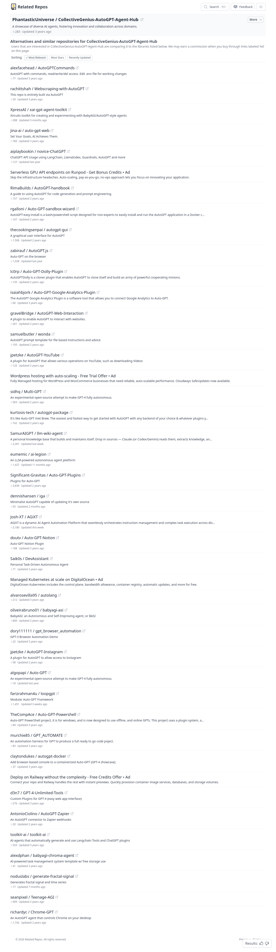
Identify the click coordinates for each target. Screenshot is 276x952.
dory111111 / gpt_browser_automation (45, 630)
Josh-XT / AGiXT (24, 516)
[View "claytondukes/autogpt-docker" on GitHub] (69, 756)
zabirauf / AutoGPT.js (29, 250)
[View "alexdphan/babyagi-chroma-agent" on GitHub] (76, 855)
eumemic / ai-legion (28, 454)
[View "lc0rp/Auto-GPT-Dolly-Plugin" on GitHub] (65, 271)
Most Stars (57, 57)
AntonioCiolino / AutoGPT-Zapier (39, 813)
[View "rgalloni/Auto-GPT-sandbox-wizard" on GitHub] (77, 209)
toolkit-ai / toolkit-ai (28, 834)
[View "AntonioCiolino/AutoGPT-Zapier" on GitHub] (72, 813)
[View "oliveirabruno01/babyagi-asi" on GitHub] (66, 610)
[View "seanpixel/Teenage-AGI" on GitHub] (56, 897)
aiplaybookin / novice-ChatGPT (38, 151)
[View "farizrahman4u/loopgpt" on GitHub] (57, 693)
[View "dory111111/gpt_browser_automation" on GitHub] (84, 631)
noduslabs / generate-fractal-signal (42, 876)
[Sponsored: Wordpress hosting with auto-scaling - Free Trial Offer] (138, 378)
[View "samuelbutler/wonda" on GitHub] (53, 334)
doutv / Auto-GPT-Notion (32, 537)
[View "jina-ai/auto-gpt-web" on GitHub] (52, 130)
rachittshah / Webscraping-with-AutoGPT (47, 88)
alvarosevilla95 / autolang (33, 595)
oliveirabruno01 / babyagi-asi (36, 610)
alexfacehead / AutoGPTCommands (42, 67)
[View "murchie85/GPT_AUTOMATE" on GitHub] (65, 735)
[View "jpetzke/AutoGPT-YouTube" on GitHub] (62, 355)
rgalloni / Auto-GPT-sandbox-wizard (42, 208)
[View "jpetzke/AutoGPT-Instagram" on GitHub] (65, 651)
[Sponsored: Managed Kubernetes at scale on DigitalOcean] (138, 581)
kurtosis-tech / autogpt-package (39, 412)
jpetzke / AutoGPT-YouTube (35, 355)
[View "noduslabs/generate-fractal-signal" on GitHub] (76, 876)
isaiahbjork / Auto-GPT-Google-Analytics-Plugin (53, 292)
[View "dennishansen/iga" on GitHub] (47, 496)
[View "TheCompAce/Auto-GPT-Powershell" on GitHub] (78, 714)
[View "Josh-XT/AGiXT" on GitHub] (40, 517)
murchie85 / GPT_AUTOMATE (36, 735)
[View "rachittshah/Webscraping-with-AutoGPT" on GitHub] (87, 88)
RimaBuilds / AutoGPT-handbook (40, 187)
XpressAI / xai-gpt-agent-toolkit (38, 109)
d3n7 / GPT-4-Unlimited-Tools (36, 792)
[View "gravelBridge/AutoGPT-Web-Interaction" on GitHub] (86, 313)
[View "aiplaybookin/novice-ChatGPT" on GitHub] (68, 151)
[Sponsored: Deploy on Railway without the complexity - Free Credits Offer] (138, 779)
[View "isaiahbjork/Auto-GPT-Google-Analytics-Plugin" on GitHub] (98, 292)
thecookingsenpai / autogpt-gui (39, 229)
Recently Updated (80, 57)
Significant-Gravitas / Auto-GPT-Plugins (45, 475)
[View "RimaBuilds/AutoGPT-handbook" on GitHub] (72, 188)
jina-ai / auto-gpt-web (29, 130)
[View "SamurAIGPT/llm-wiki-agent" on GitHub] (65, 433)
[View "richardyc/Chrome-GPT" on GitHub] (56, 912)
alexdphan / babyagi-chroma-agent (42, 855)
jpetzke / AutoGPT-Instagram (36, 651)
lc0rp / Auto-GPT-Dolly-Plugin (36, 271)
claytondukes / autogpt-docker (38, 756)
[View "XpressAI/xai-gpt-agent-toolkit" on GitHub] (69, 109)
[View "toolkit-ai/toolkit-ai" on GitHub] (48, 834)
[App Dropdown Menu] (261, 7)
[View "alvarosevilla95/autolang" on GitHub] (59, 595)
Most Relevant (36, 57)
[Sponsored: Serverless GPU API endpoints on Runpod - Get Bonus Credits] (138, 174)
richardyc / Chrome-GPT (32, 912)
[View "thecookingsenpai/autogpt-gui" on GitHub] (70, 229)
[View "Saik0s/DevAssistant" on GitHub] (51, 558)
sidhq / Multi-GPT (26, 391)
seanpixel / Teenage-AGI (32, 897)
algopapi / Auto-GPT (28, 672)
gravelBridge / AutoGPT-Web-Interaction (47, 313)
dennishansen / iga (27, 495)
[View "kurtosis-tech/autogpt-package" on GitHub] (71, 412)
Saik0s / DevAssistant (29, 558)
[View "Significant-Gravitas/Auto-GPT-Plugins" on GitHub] (83, 475)
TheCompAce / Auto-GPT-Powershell (43, 714)
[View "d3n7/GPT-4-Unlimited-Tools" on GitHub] (66, 792)
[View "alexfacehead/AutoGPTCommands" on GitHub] (77, 68)
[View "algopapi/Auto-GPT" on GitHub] (49, 672)
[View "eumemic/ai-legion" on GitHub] (49, 454)
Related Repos (33, 7)
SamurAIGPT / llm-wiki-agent (36, 433)
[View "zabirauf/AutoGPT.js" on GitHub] (51, 250)
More (256, 19)
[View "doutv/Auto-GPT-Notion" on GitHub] (57, 537)
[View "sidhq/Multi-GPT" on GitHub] (44, 391)
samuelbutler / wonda (30, 334)
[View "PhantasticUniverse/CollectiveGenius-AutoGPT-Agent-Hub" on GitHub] (142, 19)
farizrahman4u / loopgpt (32, 693)
